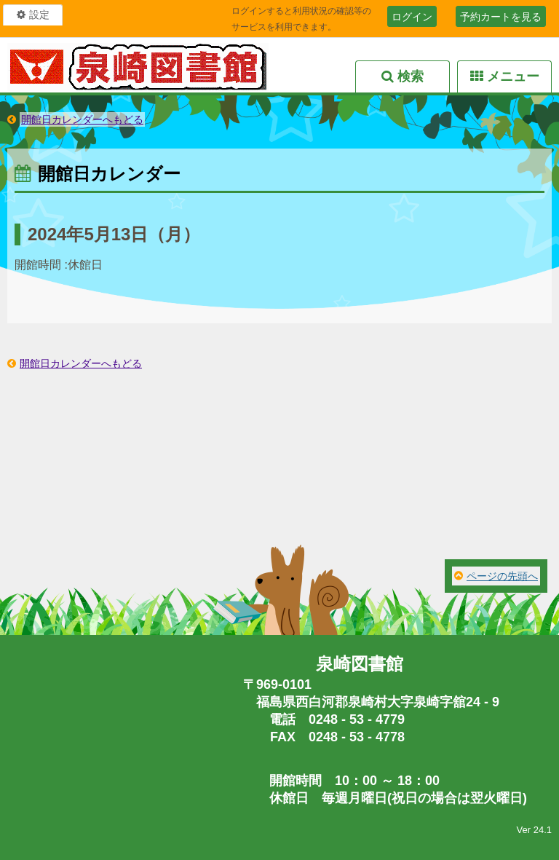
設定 (39, 14)
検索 (410, 76)
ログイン (412, 17)
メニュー (513, 76)
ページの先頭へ (502, 576)
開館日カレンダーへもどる (82, 119)
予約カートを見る (501, 17)
